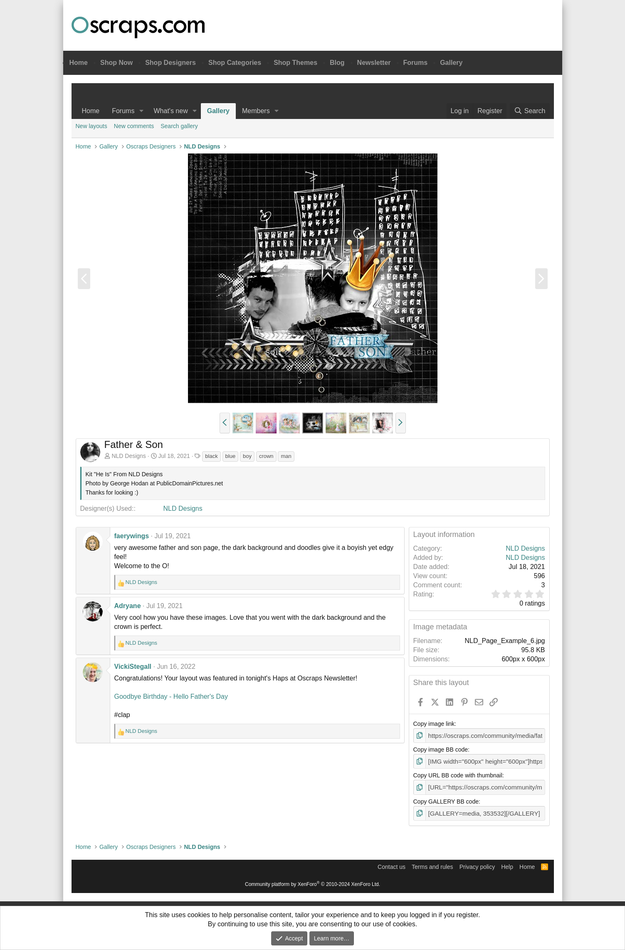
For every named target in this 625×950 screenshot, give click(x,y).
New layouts (91, 126)
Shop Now (116, 62)
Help (507, 864)
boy (247, 456)
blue (230, 456)
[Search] (530, 111)
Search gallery (179, 126)
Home (78, 62)
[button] (141, 111)
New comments (134, 126)
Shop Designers (170, 62)
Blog (337, 62)
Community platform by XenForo (312, 881)
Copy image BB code (440, 749)
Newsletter (374, 62)
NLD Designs (128, 456)
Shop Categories (234, 62)
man (286, 456)
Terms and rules (432, 864)
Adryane (127, 605)
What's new (170, 110)
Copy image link (434, 723)
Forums (415, 62)
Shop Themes (295, 62)
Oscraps (138, 27)
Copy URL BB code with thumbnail (457, 774)
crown (266, 456)
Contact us (391, 864)
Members (256, 110)
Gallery (451, 62)
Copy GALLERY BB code (446, 799)
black (211, 456)
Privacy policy (477, 864)
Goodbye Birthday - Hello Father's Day (171, 696)
